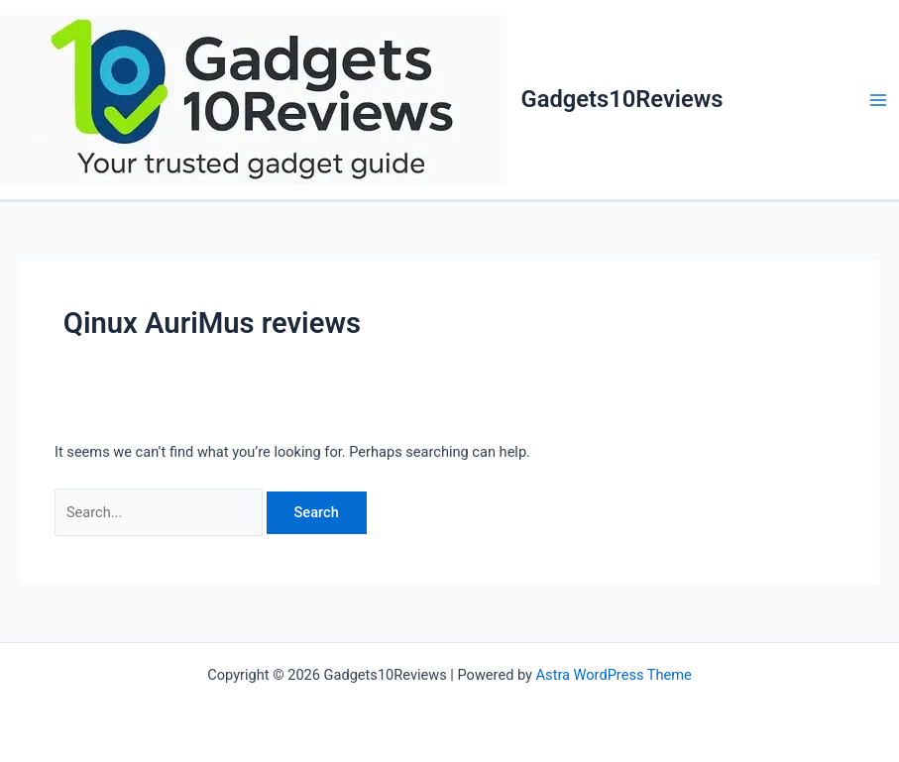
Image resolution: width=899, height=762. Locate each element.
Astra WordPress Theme (614, 675)
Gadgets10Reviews (622, 99)
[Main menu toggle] (878, 100)
